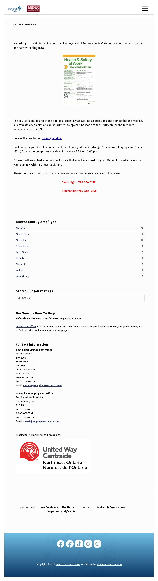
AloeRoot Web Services (109, 564)
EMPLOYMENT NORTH (68, 564)
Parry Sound (22, 252)
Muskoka (21, 240)
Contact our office (26, 326)
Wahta (19, 270)
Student (20, 264)
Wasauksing (22, 276)
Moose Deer (22, 234)
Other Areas (22, 246)
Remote (20, 258)
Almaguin (21, 228)
